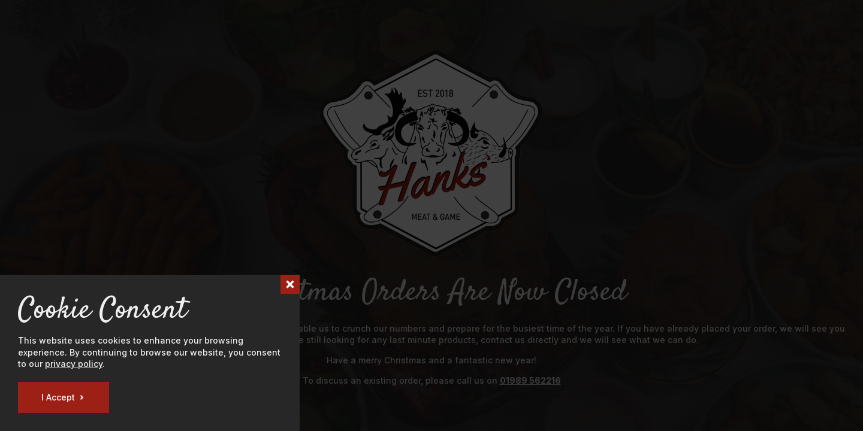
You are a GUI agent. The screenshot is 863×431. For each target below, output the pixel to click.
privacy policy (73, 364)
